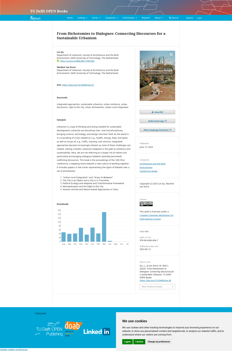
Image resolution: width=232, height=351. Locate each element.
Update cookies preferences (14, 349)
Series (95, 17)
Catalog (82, 17)
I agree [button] (127, 341)
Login (199, 17)
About (158, 17)
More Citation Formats (152, 286)
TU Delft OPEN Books (49, 11)
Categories (110, 17)
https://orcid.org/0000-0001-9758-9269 (77, 61)
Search (173, 17)
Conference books (148, 171)
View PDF (158, 112)
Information (129, 17)
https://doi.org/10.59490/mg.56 (78, 85)
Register (146, 17)
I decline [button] (139, 341)
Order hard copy (156, 121)
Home (70, 17)
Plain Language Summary (156, 130)
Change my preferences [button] (159, 341)
